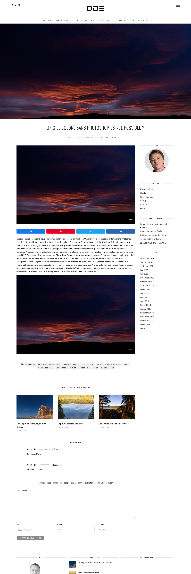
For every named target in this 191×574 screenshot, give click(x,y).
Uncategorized (146, 189)
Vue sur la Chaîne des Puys (151, 239)
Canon (104, 368)
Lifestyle (143, 193)
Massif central (45, 368)
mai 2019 (144, 273)
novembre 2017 (147, 316)
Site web (101, 524)
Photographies (101, 138)
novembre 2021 (147, 258)
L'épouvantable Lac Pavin (88, 572)
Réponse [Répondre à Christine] (56, 449)
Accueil (47, 21)
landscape (61, 368)
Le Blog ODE (81, 21)
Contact (120, 21)
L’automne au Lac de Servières (114, 423)
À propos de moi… (139, 21)
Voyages (143, 200)
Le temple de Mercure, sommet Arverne (95, 562)
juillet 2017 (145, 324)
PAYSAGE (117, 138)
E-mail (60, 524)
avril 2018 (144, 297)
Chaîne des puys (113, 364)
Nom (19, 524)
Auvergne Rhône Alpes (49, 364)
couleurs (89, 364)
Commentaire (22, 490)
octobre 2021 (146, 262)
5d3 (112, 368)
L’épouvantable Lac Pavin (70, 423)
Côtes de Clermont (88, 368)
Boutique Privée (100, 21)
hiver (99, 364)
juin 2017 (144, 328)
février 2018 (145, 305)
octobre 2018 (146, 281)
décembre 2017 (147, 312)
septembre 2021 (147, 266)
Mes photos (61, 21)
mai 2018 (144, 293)
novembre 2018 (147, 277)
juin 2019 (144, 270)
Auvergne (30, 364)
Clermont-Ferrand (72, 364)
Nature (73, 368)
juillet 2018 (145, 289)
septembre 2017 (147, 320)
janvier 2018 (145, 309)
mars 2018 (144, 301)
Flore (142, 208)
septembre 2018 (147, 285)
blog (126, 364)
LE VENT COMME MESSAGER (153, 243)
